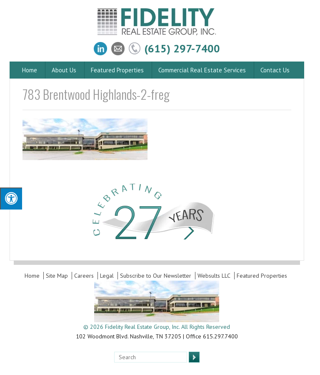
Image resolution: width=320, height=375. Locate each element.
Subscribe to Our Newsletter (155, 275)
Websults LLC (214, 275)
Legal (107, 275)
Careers (84, 275)
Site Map (57, 275)
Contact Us (275, 70)
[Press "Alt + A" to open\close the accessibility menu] (11, 199)
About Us (64, 70)
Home (29, 70)
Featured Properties (117, 70)
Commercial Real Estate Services (202, 70)
